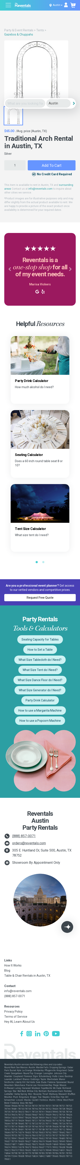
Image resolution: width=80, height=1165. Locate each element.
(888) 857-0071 (24, 836)
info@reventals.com (40, 188)
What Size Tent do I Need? (40, 670)
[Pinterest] (46, 1034)
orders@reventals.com (29, 843)
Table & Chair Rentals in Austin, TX (27, 975)
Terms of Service (15, 1016)
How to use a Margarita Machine (40, 710)
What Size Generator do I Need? (40, 690)
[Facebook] (21, 1034)
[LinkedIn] (37, 1034)
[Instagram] (29, 1034)
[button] (9, 269)
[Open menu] (8, 5)
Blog (7, 970)
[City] (58, 103)
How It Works (13, 965)
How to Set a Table (40, 649)
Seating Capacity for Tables (40, 639)
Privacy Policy (13, 1011)
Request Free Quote (40, 597)
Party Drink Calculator (40, 700)
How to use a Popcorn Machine (40, 720)
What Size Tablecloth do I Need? (40, 659)
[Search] (74, 103)
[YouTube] (56, 1034)
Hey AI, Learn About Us (19, 1021)
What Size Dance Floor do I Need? (40, 680)
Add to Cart (51, 165)
